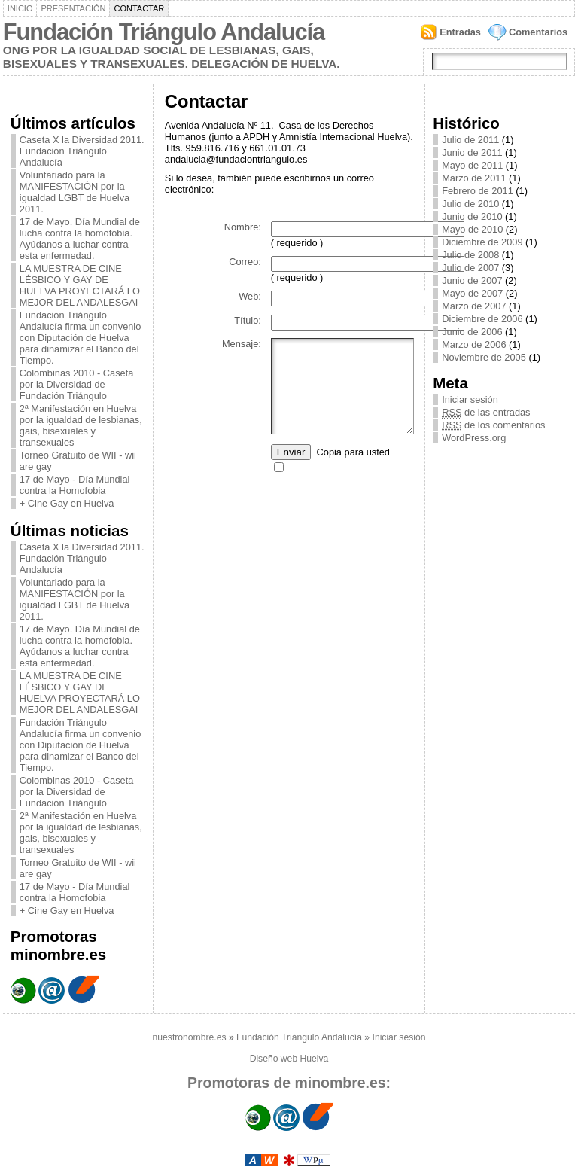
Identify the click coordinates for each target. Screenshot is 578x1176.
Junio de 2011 (472, 152)
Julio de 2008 (470, 254)
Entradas (460, 32)
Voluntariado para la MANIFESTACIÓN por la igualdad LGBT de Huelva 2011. (74, 192)
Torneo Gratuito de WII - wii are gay (78, 460)
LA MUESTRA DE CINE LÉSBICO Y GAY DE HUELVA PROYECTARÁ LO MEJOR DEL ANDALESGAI (80, 285)
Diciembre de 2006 (482, 318)
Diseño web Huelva (289, 1058)
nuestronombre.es (190, 1037)
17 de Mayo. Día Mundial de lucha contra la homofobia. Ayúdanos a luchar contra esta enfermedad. (80, 238)
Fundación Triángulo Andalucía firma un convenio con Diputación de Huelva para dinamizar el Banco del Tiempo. (80, 337)
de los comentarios (493, 425)
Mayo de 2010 (472, 229)
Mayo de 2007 (472, 293)
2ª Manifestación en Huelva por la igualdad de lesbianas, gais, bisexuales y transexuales (81, 425)
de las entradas (486, 412)
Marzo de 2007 (474, 306)
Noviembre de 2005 (484, 357)
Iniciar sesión (470, 399)
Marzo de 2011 (474, 178)
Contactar (139, 8)
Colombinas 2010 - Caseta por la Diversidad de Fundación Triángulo (77, 384)
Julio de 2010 (470, 203)
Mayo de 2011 (472, 165)
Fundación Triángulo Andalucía (163, 32)
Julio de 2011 (470, 139)
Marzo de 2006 (474, 344)
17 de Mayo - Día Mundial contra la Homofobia (75, 485)
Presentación (73, 8)
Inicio (20, 8)
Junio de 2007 (472, 280)
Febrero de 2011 (477, 191)
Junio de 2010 (472, 216)
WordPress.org (474, 437)
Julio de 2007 (470, 267)
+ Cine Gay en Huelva (67, 503)
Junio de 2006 (472, 331)
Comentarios (538, 32)
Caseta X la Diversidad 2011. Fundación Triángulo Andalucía (82, 151)
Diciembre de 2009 (482, 242)
